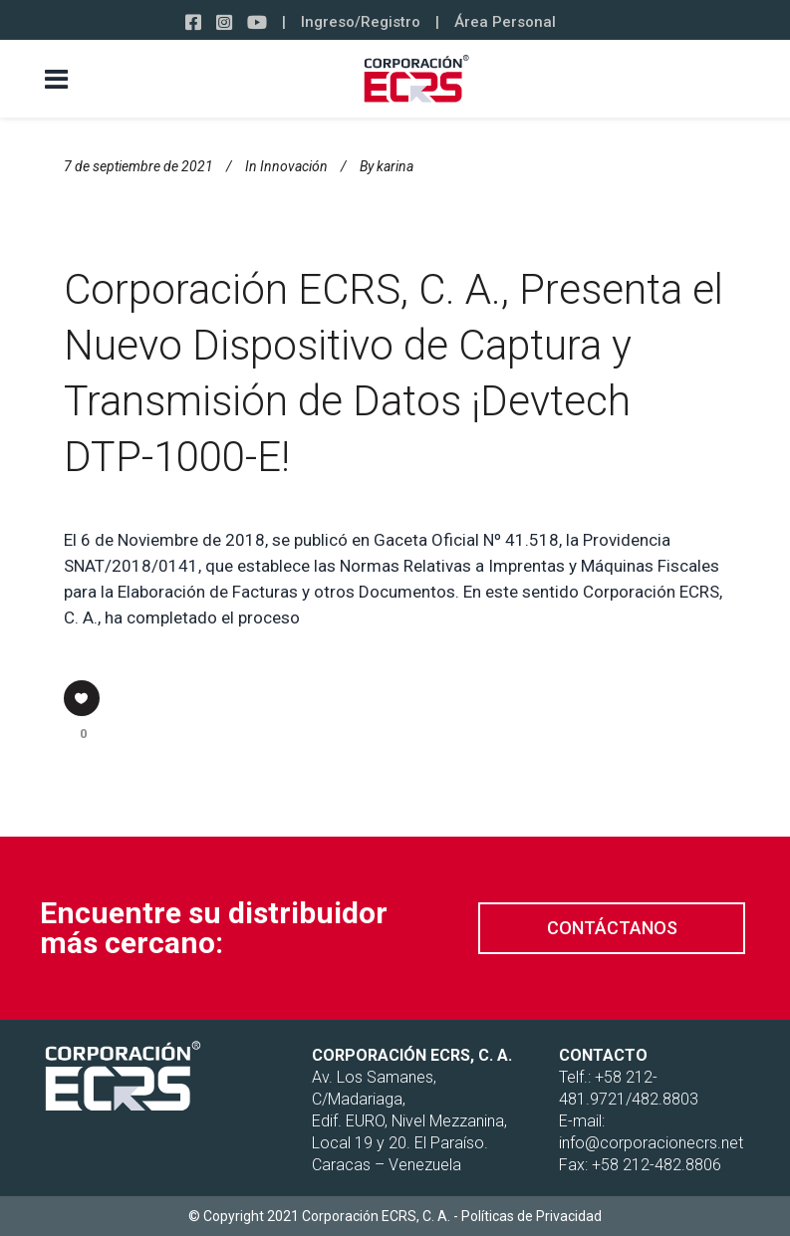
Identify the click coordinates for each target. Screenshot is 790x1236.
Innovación (294, 166)
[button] (611, 928)
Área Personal (505, 22)
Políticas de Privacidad (531, 1216)
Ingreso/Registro (360, 22)
